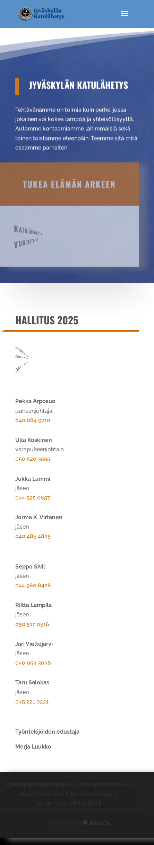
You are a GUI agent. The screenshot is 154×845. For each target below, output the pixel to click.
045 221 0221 (32, 701)
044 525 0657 (32, 497)
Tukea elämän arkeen (69, 170)
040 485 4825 (33, 536)
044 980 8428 (33, 585)
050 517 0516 (32, 624)
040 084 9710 (32, 420)
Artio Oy (100, 822)
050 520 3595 (32, 458)
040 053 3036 (33, 662)
